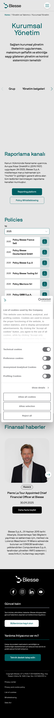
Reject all (27, 415)
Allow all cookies (27, 397)
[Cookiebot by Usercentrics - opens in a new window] (38, 300)
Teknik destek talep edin (22, 657)
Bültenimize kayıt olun (21, 623)
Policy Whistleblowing (27, 200)
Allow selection (27, 406)
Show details (38, 387)
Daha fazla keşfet (27, 510)
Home (7, 15)
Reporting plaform (27, 192)
